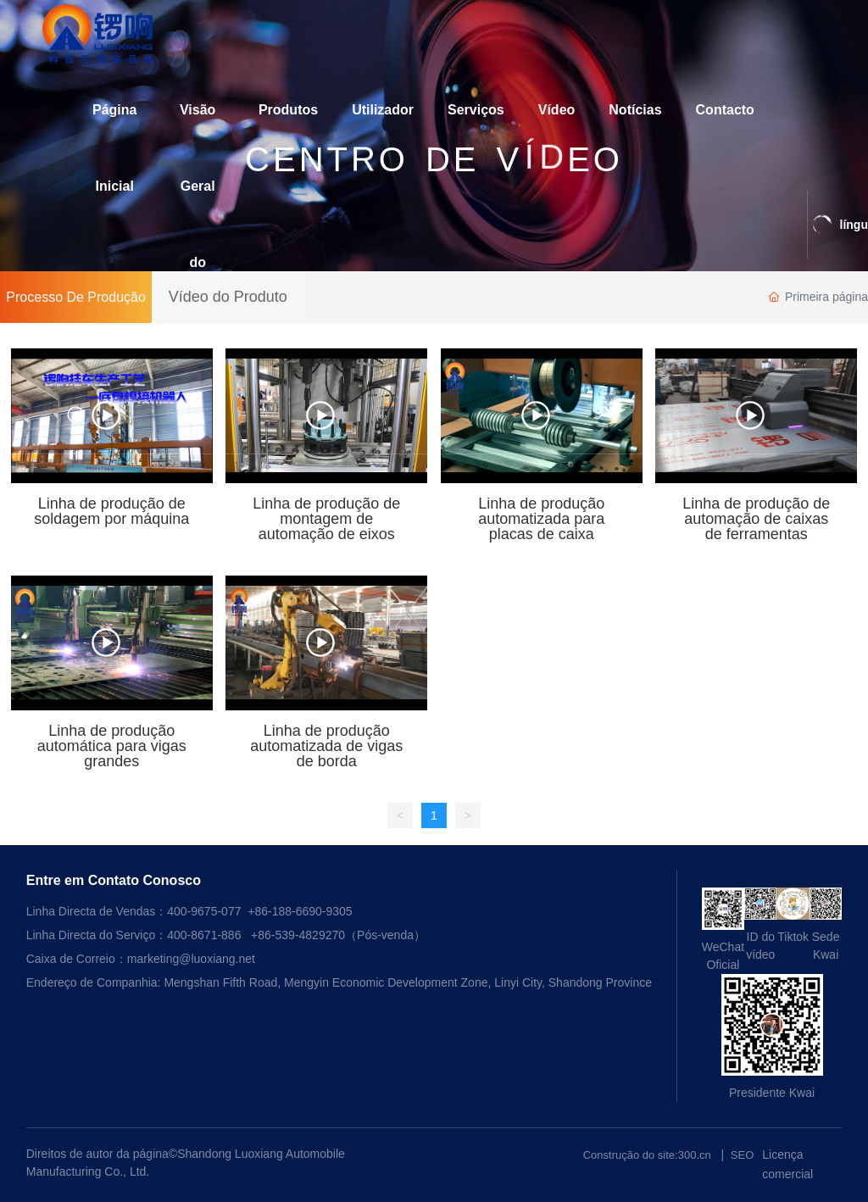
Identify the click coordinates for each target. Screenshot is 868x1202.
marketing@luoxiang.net (191, 958)
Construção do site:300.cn (647, 1155)
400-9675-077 (205, 911)
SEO (742, 1155)
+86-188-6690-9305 (300, 911)
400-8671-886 (204, 935)
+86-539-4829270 (298, 935)
